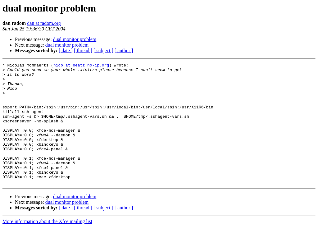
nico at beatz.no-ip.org (81, 66)
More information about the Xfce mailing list (47, 245)
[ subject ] (103, 50)
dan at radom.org (44, 23)
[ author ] (124, 50)
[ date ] (66, 50)
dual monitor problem (75, 39)
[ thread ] (83, 50)
